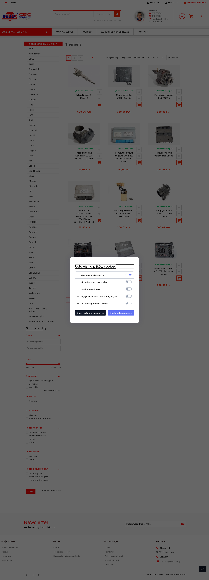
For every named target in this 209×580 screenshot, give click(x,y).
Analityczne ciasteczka (92, 289)
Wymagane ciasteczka (92, 274)
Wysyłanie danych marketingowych (99, 296)
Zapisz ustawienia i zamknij (90, 312)
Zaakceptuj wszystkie (121, 312)
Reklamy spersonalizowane (94, 303)
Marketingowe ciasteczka (94, 282)
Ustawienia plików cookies (95, 266)
